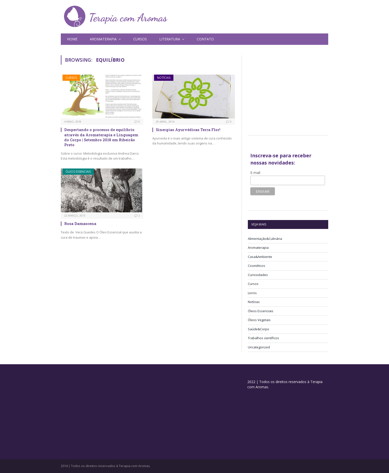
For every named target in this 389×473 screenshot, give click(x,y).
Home (72, 39)
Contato (205, 39)
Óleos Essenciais (78, 171)
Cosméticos (256, 265)
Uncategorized (259, 347)
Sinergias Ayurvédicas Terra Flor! (188, 129)
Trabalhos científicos (263, 338)
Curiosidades (258, 275)
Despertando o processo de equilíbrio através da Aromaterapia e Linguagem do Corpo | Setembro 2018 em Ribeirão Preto (101, 137)
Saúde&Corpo (258, 329)
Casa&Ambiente (260, 256)
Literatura (169, 39)
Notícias (163, 78)
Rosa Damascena (80, 223)
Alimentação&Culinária (265, 238)
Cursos (140, 39)
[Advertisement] (289, 90)
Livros (252, 293)
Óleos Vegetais (259, 320)
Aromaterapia (103, 39)
